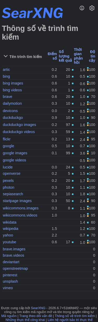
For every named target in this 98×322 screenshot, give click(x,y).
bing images (13, 83)
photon (8, 187)
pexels (8, 180)
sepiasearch (13, 194)
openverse (11, 173)
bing (6, 76)
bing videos (12, 90)
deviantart (11, 262)
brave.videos (13, 255)
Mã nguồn (8, 316)
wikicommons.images (21, 208)
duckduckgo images (19, 125)
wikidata (9, 222)
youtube (9, 242)
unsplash (10, 281)
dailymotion (12, 103)
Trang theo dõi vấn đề (35, 316)
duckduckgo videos (19, 132)
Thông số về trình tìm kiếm (75, 316)
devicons (10, 111)
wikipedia (10, 228)
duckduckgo (13, 117)
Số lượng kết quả (65, 56)
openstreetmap (15, 268)
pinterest (10, 275)
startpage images (17, 201)
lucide (8, 167)
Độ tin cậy (92, 56)
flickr (7, 139)
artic (6, 69)
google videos (14, 160)
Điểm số (52, 56)
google (8, 146)
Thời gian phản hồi (78, 56)
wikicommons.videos (20, 215)
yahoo (8, 235)
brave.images (14, 249)
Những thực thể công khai (25, 320)
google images (15, 153)
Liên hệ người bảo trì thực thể (70, 320)
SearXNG (38, 308)
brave (7, 96)
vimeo (8, 288)
